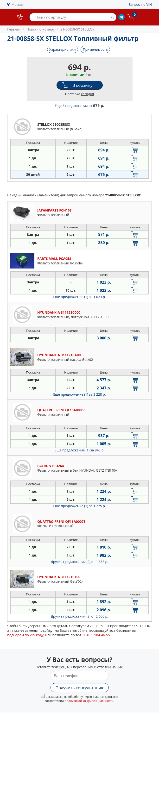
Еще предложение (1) (79, 296)
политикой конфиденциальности (90, 701)
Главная (14, 29)
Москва (18, 4)
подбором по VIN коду (25, 635)
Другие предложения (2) (79, 561)
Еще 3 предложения (79, 105)
